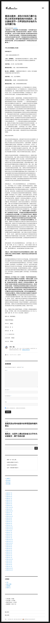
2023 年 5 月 (9, 496)
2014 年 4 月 (9, 523)
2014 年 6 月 (9, 519)
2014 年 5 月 (9, 521)
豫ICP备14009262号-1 (18, 619)
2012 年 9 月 (9, 545)
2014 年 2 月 (9, 525)
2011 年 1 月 (9, 566)
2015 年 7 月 (9, 512)
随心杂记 (8, 482)
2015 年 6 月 (9, 514)
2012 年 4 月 (9, 552)
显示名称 (7, 389)
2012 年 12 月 (9, 539)
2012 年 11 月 (9, 541)
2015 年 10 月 (9, 511)
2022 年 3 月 (9, 503)
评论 (6, 370)
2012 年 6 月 (9, 548)
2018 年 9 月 (9, 505)
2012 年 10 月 (9, 543)
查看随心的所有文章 (26, 349)
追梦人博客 (8, 584)
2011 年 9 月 (9, 561)
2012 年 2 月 (9, 555)
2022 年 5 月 (9, 500)
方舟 (7, 582)
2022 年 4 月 (9, 502)
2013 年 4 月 (9, 534)
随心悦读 (8, 480)
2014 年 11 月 (9, 516)
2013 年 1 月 (9, 537)
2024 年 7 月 (9, 493)
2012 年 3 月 (9, 553)
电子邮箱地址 (8, 395)
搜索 (36, 448)
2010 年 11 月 (9, 570)
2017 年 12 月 (9, 507)
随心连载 (8, 483)
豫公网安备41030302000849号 (29, 619)
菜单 (43, 8)
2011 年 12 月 (9, 559)
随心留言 (7, 612)
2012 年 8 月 (9, 546)
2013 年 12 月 (9, 527)
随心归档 (7, 615)
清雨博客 (8, 585)
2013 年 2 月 (9, 536)
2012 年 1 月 (9, 557)
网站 (6, 401)
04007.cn (8, 587)
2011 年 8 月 (9, 562)
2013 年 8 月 (9, 530)
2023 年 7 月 (9, 494)
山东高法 (15, 28)
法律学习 (19, 354)
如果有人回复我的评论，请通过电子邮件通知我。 (15, 408)
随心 (8, 354)
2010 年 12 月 (9, 568)
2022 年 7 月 (9, 498)
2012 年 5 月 (9, 550)
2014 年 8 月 (9, 518)
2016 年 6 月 (9, 509)
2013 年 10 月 (9, 528)
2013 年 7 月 (9, 532)
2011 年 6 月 (9, 564)
